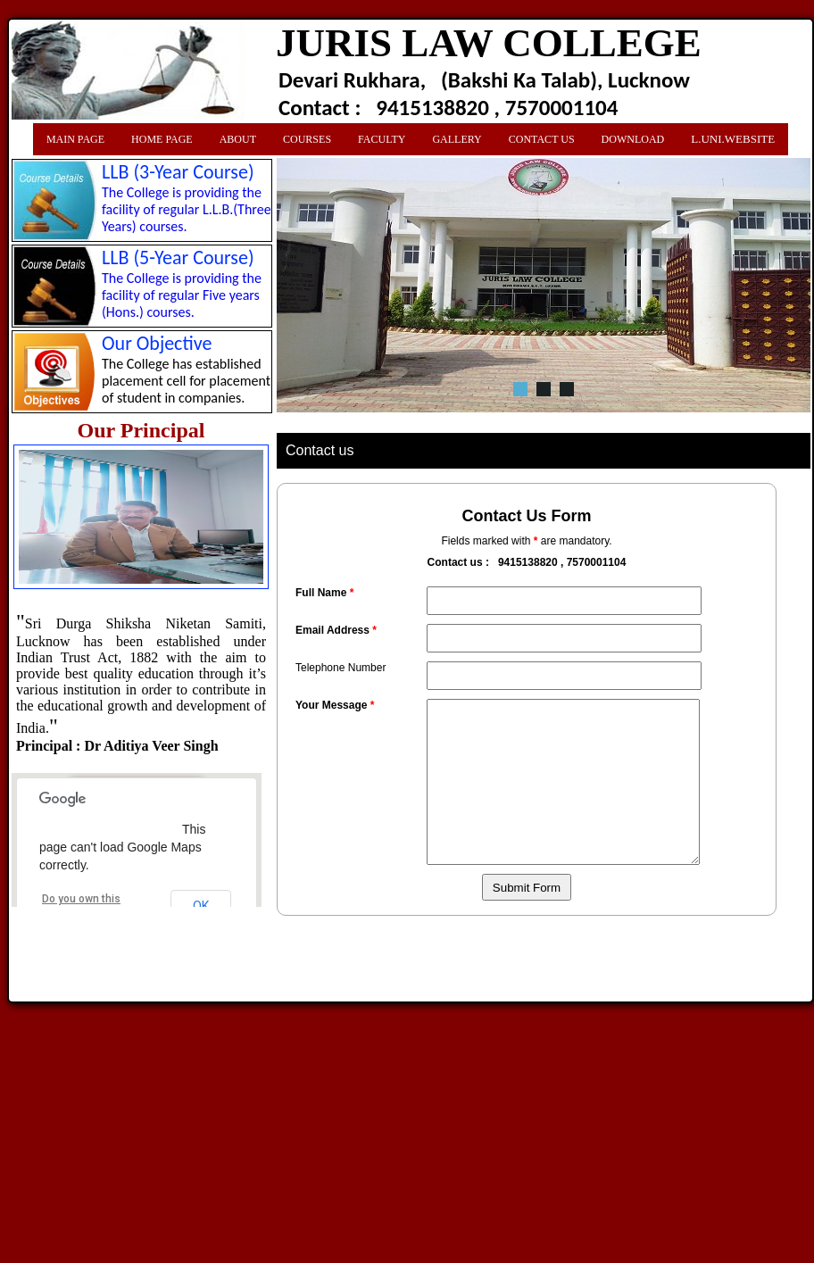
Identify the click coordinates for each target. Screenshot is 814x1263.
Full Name (324, 592)
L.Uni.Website (733, 138)
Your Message (335, 705)
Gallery (456, 139)
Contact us (542, 139)
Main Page (75, 139)
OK (201, 906)
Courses (307, 139)
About (238, 139)
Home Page (162, 139)
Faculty (381, 139)
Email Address (336, 630)
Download (633, 139)
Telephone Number (340, 667)
